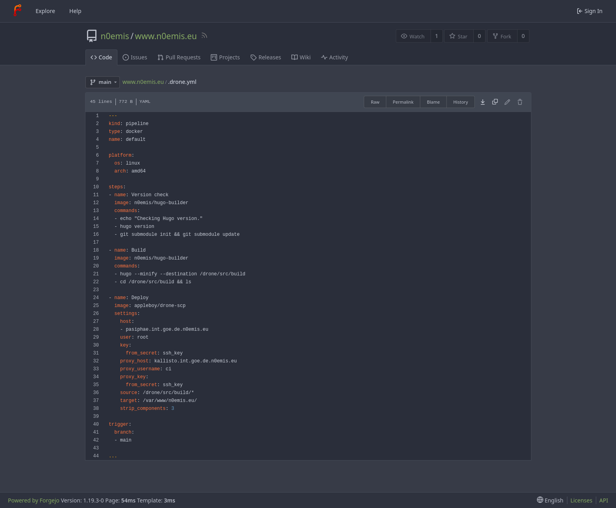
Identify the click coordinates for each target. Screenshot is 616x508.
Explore (45, 11)
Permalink (403, 102)
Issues (135, 57)
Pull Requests (178, 57)
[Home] (17, 11)
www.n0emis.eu (166, 36)
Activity (334, 57)
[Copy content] (495, 102)
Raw (375, 102)
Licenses (582, 500)
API (603, 500)
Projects (225, 57)
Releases (265, 57)
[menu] (548, 500)
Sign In (589, 11)
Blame (433, 102)
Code (101, 57)
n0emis (115, 36)
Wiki (301, 57)
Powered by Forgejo (33, 500)
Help (75, 11)
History (460, 102)
